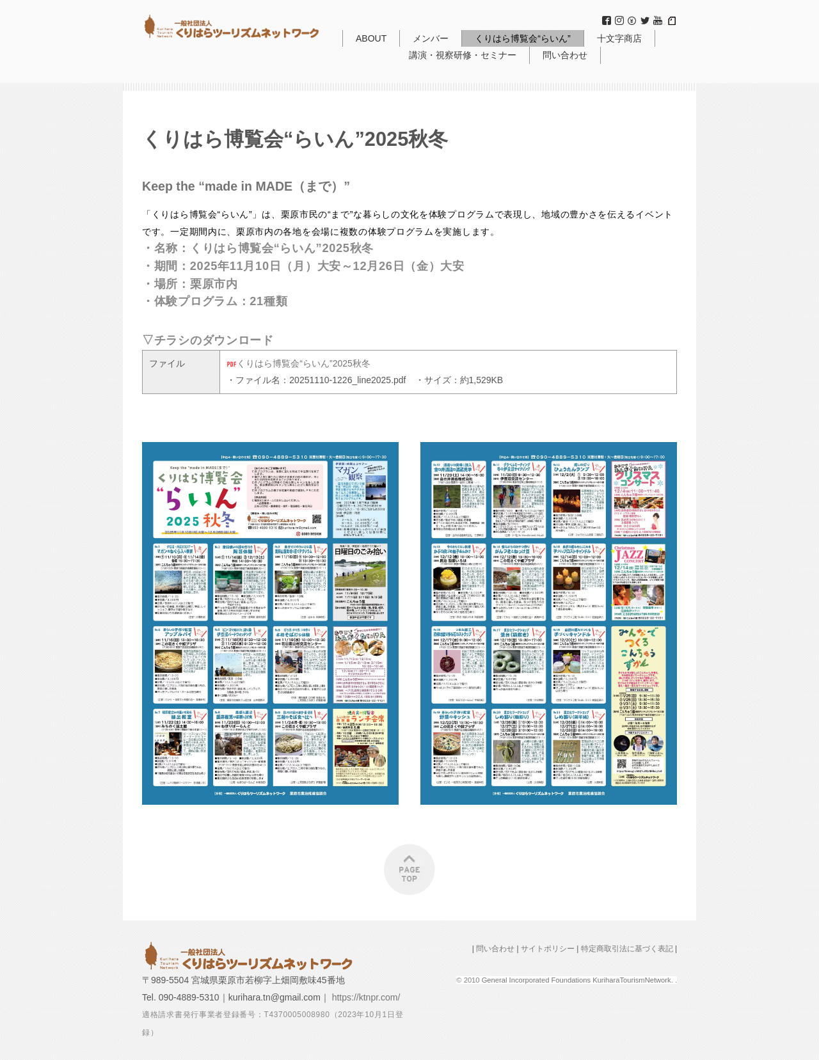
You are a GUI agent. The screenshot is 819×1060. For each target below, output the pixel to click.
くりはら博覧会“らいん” (522, 38)
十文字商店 (619, 38)
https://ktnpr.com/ (366, 997)
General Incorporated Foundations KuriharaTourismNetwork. (578, 980)
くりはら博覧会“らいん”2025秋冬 (298, 363)
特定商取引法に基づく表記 (627, 948)
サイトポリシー (548, 948)
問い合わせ (565, 55)
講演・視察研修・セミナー (462, 55)
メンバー (431, 38)
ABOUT (371, 38)
